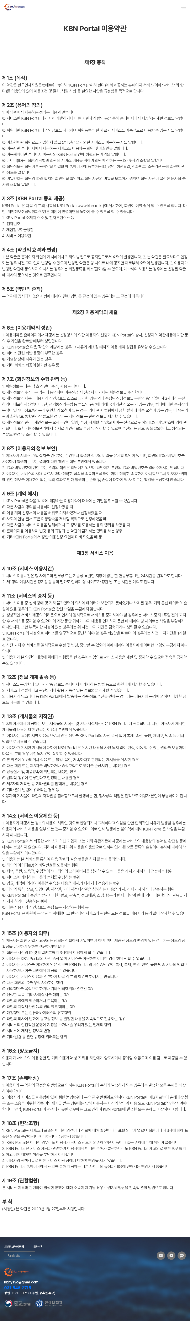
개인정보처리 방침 (14, 1246)
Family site (20, 1256)
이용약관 (37, 1246)
